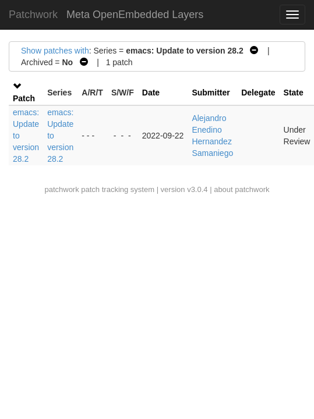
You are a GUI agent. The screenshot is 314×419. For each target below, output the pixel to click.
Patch (24, 98)
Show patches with (55, 50)
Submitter (211, 92)
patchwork (61, 189)
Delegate (258, 92)
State (294, 92)
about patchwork (241, 189)
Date (151, 92)
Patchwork (33, 14)
